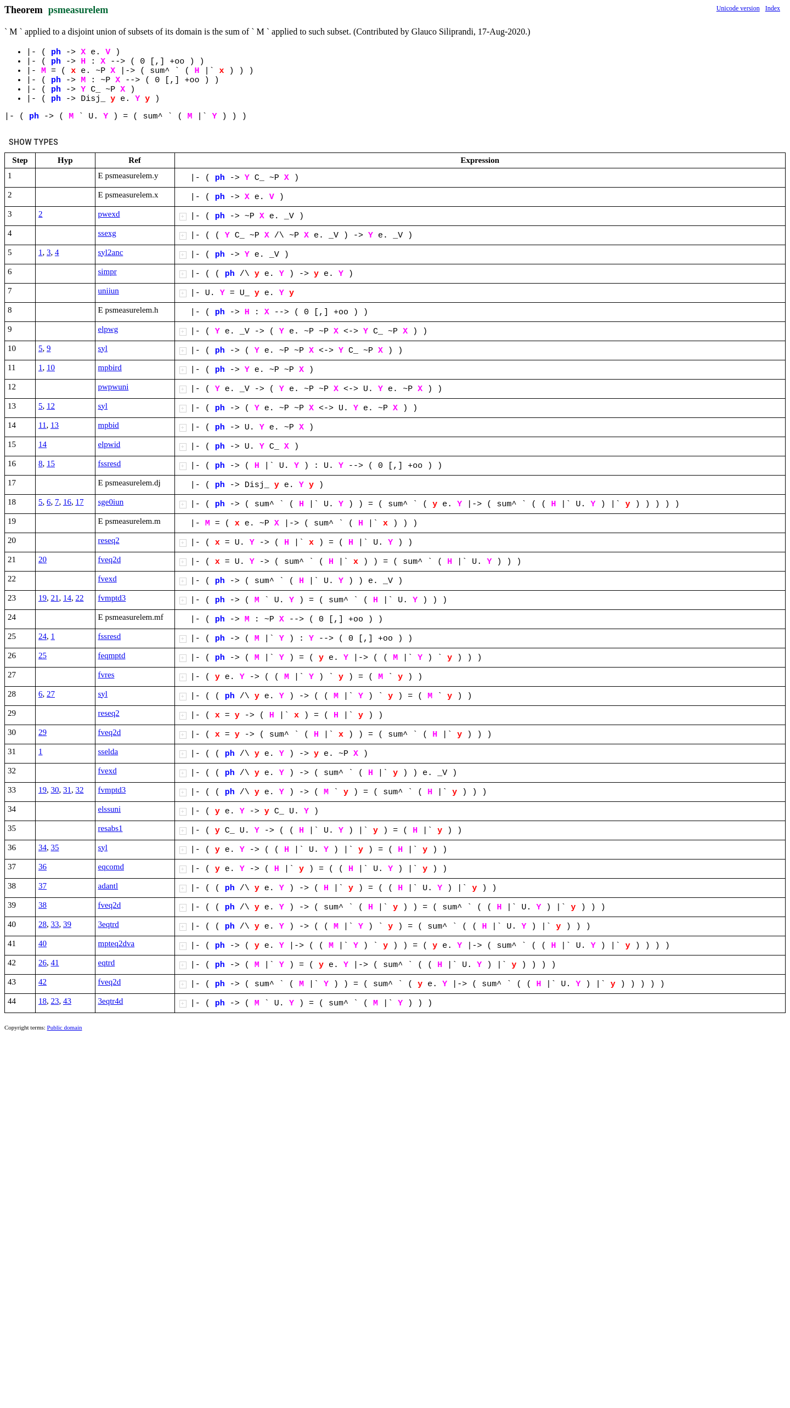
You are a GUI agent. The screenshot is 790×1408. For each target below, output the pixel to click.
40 (42, 943)
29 (42, 732)
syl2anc (110, 252)
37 (42, 885)
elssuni (109, 809)
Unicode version (738, 8)
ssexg (107, 233)
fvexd (107, 578)
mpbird (110, 367)
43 (67, 1001)
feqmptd (112, 655)
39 (67, 924)
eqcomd (111, 866)
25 (42, 655)
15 (51, 463)
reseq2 (109, 540)
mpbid (108, 425)
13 (54, 425)
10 (51, 367)
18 (42, 1001)
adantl (108, 885)
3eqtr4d (110, 1001)
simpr (107, 271)
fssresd (109, 463)
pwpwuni (113, 386)
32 (80, 789)
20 (42, 559)
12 (51, 406)
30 (55, 789)
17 (80, 501)
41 (55, 962)
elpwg (108, 329)
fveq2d (109, 559)
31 (67, 789)
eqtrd (106, 962)
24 (42, 636)
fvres (106, 674)
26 (42, 962)
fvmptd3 (112, 597)
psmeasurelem (78, 9)
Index (772, 8)
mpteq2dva (116, 943)
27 (51, 693)
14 (42, 444)
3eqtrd (108, 924)
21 (55, 597)
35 (55, 847)
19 (42, 597)
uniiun (108, 290)
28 (42, 924)
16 (67, 501)
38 (42, 905)
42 (42, 981)
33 (55, 924)
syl (103, 348)
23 (55, 1001)
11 (42, 425)
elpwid (109, 444)
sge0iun (111, 501)
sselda (108, 751)
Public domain (64, 1027)
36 (42, 866)
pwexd (109, 214)
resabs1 (110, 828)
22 (80, 597)
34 (42, 847)
